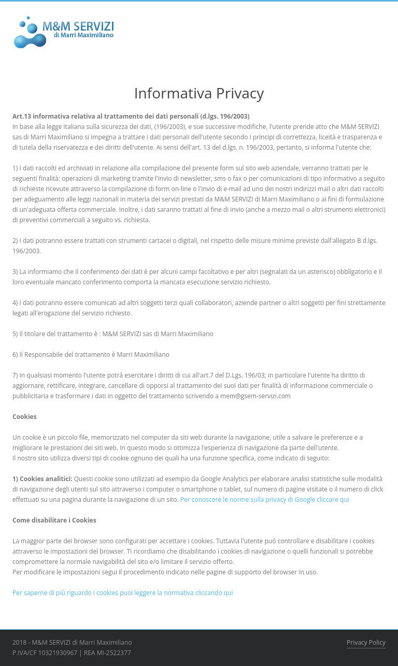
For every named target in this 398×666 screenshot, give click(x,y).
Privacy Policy (366, 642)
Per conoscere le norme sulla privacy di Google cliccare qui (264, 499)
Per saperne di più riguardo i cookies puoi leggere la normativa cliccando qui (122, 592)
